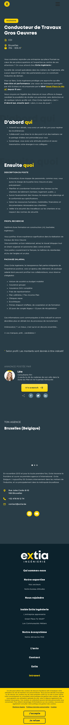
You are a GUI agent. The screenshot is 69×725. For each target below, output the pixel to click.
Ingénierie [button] (11, 21)
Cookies (54, 707)
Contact (34, 658)
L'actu (35, 648)
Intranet (34, 676)
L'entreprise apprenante (34, 614)
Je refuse (34, 721)
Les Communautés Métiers (34, 623)
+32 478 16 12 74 (16, 506)
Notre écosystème (34, 632)
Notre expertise (34, 580)
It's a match (34, 388)
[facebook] (30, 395)
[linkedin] (45, 395)
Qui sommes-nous (34, 571)
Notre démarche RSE (34, 637)
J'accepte (34, 713)
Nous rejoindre (34, 598)
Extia (34, 667)
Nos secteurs (35, 585)
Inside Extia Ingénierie (34, 610)
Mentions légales (19, 707)
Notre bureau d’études (34, 589)
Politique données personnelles (37, 707)
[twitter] (38, 395)
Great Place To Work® (34, 619)
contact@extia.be (17, 512)
